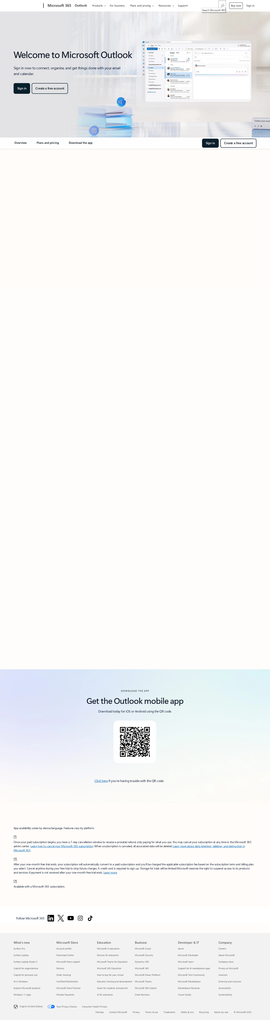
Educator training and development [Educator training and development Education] (114, 981)
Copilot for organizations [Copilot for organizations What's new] (26, 968)
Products (97, 5)
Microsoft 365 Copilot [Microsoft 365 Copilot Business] (146, 988)
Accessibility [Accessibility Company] (225, 988)
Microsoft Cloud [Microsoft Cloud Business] (143, 948)
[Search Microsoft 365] (222, 5)
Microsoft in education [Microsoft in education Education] (108, 948)
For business (117, 5)
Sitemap (99, 1012)
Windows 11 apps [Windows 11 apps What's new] (22, 994)
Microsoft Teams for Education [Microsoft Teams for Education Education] (112, 961)
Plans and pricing (140, 5)
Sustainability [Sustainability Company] (225, 994)
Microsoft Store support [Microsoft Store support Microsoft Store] (68, 961)
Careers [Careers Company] (222, 948)
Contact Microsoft (118, 1012)
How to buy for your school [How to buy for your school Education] (110, 974)
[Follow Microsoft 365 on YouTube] (70, 918)
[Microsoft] (28, 5)
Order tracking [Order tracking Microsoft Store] (63, 974)
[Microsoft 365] (59, 5)
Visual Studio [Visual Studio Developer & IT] (184, 994)
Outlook (81, 5)
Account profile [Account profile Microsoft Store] (63, 948)
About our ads (221, 1012)
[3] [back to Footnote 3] (15, 880)
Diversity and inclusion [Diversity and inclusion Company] (230, 981)
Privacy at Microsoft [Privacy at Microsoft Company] (228, 968)
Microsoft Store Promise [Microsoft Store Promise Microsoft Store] (68, 988)
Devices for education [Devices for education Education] (108, 955)
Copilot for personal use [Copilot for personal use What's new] (25, 974)
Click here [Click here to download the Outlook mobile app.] (101, 781)
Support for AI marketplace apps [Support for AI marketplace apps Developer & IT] (194, 968)
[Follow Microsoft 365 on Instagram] (80, 918)
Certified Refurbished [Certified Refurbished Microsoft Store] (67, 981)
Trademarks (169, 1012)
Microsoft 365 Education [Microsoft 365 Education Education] (109, 968)
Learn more (110, 872)
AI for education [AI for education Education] (105, 994)
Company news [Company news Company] (226, 961)
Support (183, 5)
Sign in (250, 5)
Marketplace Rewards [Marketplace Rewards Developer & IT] (189, 988)
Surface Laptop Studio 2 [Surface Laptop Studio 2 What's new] (25, 961)
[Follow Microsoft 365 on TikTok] (90, 918)
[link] (20, 144)
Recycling (204, 1012)
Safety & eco (187, 1012)
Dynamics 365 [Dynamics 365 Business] (142, 961)
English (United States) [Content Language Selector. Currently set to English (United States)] (31, 1006)
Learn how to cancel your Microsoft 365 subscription (61, 846)
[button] (22, 88)
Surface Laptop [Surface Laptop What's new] (21, 955)
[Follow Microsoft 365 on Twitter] (60, 918)
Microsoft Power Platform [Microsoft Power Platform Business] (147, 974)
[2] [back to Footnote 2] (15, 858)
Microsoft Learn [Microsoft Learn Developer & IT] (186, 961)
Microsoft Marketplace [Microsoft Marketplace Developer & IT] (189, 981)
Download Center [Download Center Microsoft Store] (65, 955)
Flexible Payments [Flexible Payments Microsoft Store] (65, 994)
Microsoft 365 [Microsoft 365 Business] (142, 968)
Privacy (136, 1012)
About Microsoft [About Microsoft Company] (227, 955)
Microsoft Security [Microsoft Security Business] (144, 955)
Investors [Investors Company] (223, 974)
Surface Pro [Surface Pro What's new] (19, 948)
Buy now (236, 5)
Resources (165, 5)
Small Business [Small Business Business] (142, 994)
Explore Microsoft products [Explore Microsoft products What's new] (27, 988)
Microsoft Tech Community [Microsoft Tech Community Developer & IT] (191, 974)
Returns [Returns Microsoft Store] (60, 968)
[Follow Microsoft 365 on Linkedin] (51, 918)
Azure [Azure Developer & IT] (181, 948)
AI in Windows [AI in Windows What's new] (21, 981)
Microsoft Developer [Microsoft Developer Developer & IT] (188, 955)
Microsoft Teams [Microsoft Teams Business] (143, 981)
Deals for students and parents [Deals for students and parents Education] (112, 988)
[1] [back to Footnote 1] (15, 836)
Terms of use (151, 1012)
